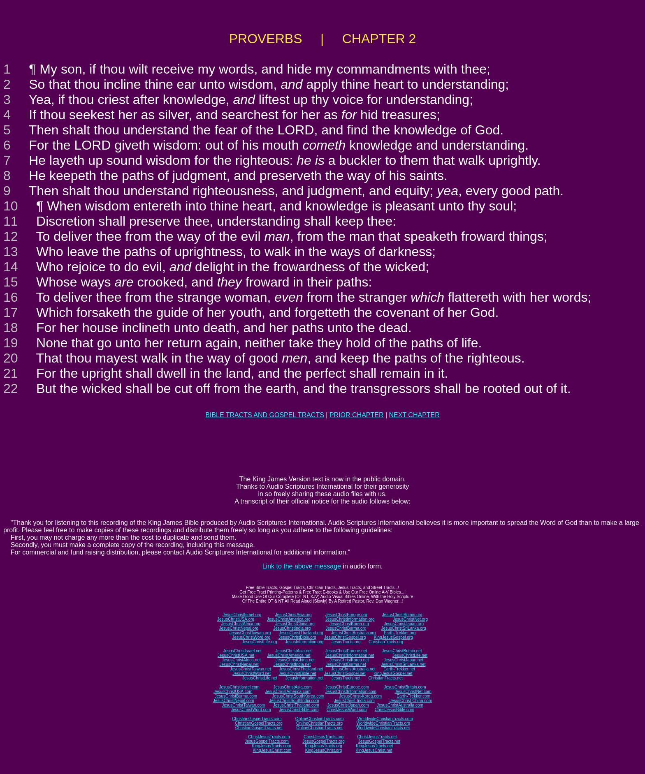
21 (10, 373)
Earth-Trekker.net (399, 669)
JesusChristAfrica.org (240, 624)
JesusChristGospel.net (345, 673)
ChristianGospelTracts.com (256, 718)
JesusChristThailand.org (301, 633)
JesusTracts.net (346, 678)
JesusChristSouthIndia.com (294, 700)
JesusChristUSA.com (232, 691)
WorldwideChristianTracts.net (383, 727)
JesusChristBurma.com (236, 696)
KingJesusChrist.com (272, 750)
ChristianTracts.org (386, 642)
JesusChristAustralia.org (353, 633)
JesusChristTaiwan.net (250, 669)
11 (10, 221)
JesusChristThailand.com (296, 705)
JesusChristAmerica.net (289, 655)
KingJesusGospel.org (393, 637)
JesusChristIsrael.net (242, 651)
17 (10, 312)
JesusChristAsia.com (292, 687)
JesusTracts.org (346, 642)
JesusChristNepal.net (239, 664)
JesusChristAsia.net (293, 651)
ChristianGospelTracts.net (259, 727)
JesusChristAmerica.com (288, 691)
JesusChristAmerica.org (289, 619)
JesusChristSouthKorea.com (298, 696)
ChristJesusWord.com (347, 709)
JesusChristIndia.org (292, 628)
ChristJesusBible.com (394, 709)
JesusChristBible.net (297, 673)
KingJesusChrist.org (323, 750)
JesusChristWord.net (251, 673)
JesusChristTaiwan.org (250, 633)
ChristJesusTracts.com (269, 737)
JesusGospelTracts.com (267, 741)
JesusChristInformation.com (350, 691)
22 (10, 388)
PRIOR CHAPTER (356, 414)
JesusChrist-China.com (411, 700)
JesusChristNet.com (412, 691)
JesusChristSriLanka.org (403, 628)
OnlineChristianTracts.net (319, 727)
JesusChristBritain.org (402, 614)
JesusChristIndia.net (292, 664)
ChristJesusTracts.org (323, 737)
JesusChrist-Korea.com (360, 696)
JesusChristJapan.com (348, 705)
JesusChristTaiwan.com (243, 705)
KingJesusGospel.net (393, 673)
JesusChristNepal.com (233, 700)
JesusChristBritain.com (405, 687)
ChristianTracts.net (385, 678)
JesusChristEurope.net (346, 651)
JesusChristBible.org (297, 637)
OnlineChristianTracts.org (319, 723)
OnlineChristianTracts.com (319, 718)
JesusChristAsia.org (293, 614)
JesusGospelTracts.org (323, 741)
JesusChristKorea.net (349, 660)
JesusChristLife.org (259, 642)
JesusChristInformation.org (350, 619)
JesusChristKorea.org (349, 624)
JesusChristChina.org (295, 624)
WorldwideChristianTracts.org (383, 723)
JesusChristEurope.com (347, 687)
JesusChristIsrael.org (242, 614)
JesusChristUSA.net (236, 655)
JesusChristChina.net (295, 660)
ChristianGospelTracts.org (259, 723)
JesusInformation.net (304, 678)
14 (10, 266)
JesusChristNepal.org (238, 628)
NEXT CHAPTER (414, 414)
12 (10, 236)
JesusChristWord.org (251, 637)
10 (10, 206)
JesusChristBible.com (298, 709)
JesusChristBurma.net (346, 664)
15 (10, 282)
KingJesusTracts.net (374, 746)
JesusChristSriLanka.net (403, 664)
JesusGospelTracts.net (379, 741)
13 (10, 251)
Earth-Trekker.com (413, 696)
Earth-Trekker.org (399, 633)
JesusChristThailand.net (301, 669)
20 (10, 358)
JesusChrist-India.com (354, 700)
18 (10, 327)
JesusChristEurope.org (346, 614)
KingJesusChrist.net (374, 750)
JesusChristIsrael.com (239, 687)
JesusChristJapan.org (404, 624)
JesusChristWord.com (251, 709)
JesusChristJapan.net (403, 660)
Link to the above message (301, 566)
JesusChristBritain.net (402, 651)
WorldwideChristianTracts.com (385, 718)
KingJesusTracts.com (271, 746)
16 (10, 297)
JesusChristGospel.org (345, 637)
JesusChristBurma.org (346, 628)
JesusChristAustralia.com (400, 705)
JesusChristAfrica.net (241, 660)
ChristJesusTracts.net (377, 737)
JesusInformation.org (304, 642)
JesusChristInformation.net (349, 655)
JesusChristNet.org (410, 619)
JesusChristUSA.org (235, 619)
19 (10, 342)
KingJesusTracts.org (323, 746)
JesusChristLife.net (409, 655)
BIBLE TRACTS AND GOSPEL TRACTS (264, 414)
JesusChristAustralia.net (353, 669)
